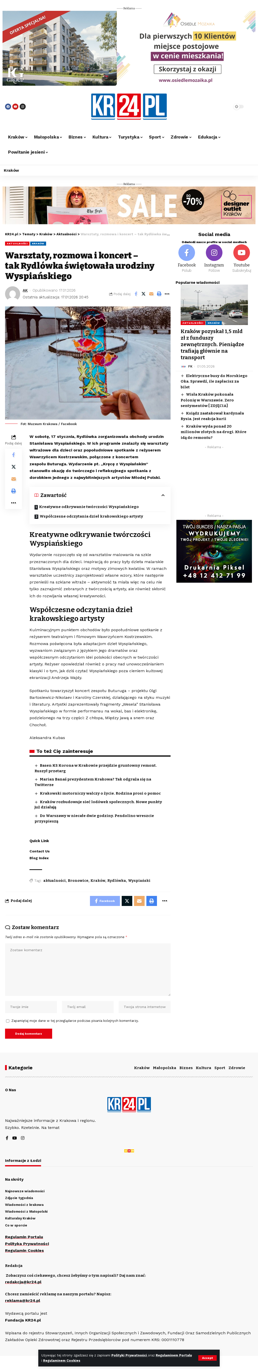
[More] (167, 294)
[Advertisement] (214, 482)
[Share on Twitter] (143, 294)
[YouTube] (15, 1138)
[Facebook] (187, 258)
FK (190, 366)
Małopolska (164, 1068)
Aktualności (17, 243)
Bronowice (78, 881)
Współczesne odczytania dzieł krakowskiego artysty (91, 516)
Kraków (38, 243)
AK (25, 290)
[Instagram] (214, 258)
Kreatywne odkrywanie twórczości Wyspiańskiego (89, 507)
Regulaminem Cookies (61, 1360)
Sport (219, 1068)
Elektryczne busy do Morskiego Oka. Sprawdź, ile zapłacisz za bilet (214, 381)
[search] (217, 106)
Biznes (186, 1068)
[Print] (159, 294)
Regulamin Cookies (24, 1250)
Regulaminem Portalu (174, 1355)
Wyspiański (139, 881)
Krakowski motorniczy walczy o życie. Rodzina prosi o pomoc (100, 793)
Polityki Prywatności (129, 1355)
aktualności (54, 881)
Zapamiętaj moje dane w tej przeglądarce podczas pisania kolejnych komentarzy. (75, 1021)
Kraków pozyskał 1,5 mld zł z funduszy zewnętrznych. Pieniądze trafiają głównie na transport (212, 344)
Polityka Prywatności (27, 1243)
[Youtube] (242, 258)
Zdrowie (237, 1068)
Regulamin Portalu (24, 1237)
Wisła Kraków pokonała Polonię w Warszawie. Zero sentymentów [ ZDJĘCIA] (207, 400)
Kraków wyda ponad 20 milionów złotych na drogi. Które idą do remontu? (213, 432)
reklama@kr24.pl (22, 1300)
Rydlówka (116, 881)
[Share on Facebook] (135, 294)
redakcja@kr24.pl (23, 1282)
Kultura (203, 1068)
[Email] (151, 294)
